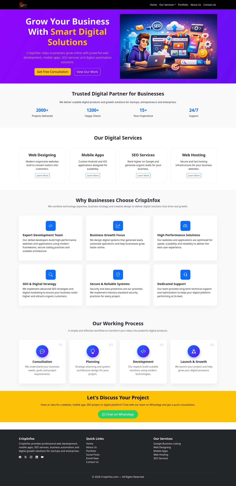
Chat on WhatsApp (118, 414)
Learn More (42, 175)
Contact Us (210, 4)
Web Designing (162, 447)
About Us (196, 4)
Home (153, 4)
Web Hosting (161, 454)
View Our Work (87, 72)
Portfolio (183, 4)
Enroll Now (92, 458)
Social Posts (93, 454)
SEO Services (161, 458)
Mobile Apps (161, 451)
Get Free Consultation (52, 72)
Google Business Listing (167, 443)
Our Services (166, 4)
